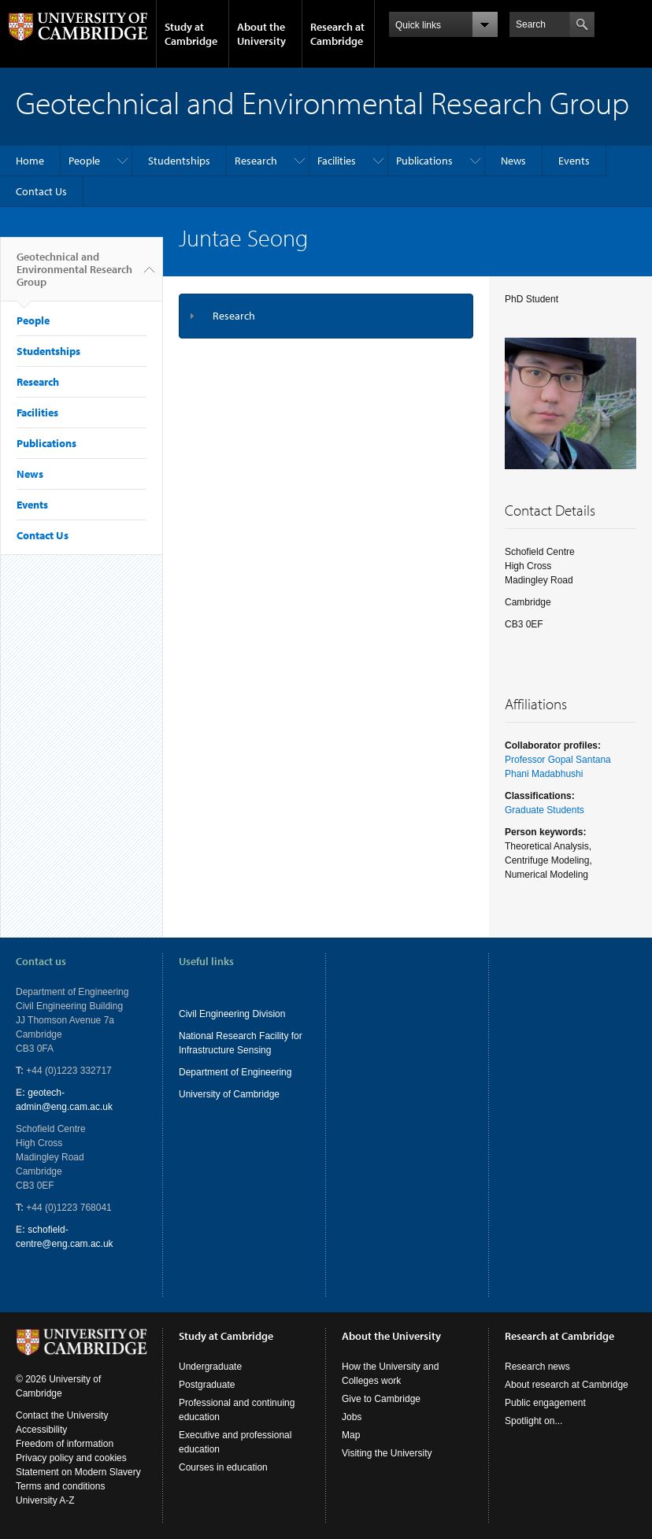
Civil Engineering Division (232, 1013)
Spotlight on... (533, 1420)
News (513, 161)
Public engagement (545, 1402)
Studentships (179, 161)
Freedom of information (64, 1443)
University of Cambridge (229, 1094)
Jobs (351, 1416)
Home (30, 161)
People (84, 161)
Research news (537, 1366)
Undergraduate (210, 1366)
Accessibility (41, 1429)
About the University (261, 34)
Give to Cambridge (381, 1398)
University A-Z (45, 1500)
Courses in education (223, 1467)
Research (256, 161)
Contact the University (62, 1415)
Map (351, 1435)
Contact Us (41, 191)
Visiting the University (387, 1453)
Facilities (336, 161)
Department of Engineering (235, 1072)
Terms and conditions (60, 1486)
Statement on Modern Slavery (78, 1472)
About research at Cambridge (566, 1384)
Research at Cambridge (337, 34)
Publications (424, 161)
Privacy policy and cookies (71, 1457)
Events (574, 161)
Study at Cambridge (191, 34)
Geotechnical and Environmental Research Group (74, 276)
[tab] (326, 316)
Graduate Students (544, 810)
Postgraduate (207, 1384)
